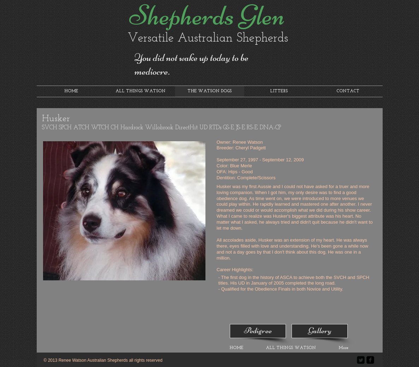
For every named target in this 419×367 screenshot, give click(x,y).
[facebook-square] (370, 360)
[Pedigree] (258, 331)
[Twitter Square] (361, 360)
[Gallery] (320, 331)
